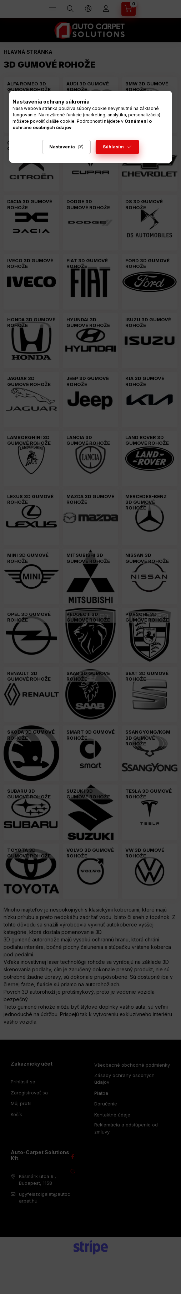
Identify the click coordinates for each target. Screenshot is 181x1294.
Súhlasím (113, 146)
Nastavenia (62, 146)
